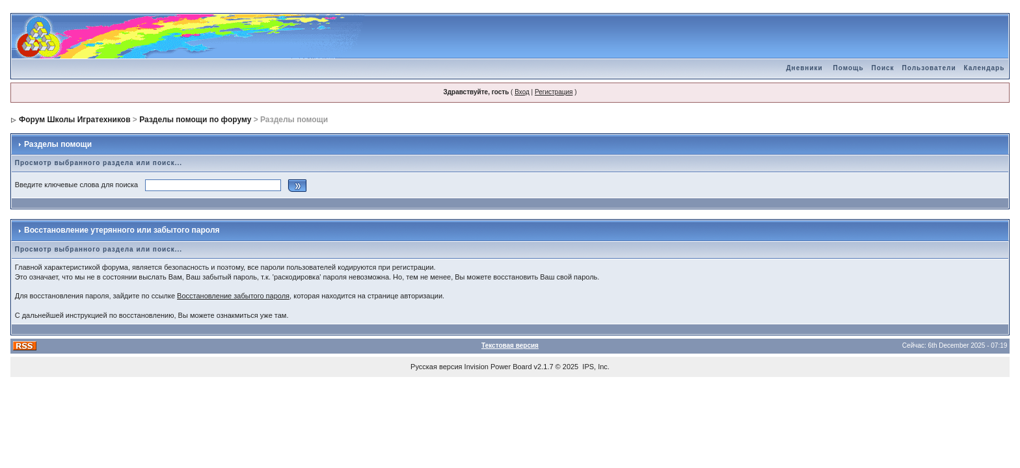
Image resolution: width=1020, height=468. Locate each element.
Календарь (984, 68)
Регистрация (553, 92)
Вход (522, 92)
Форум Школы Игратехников (75, 119)
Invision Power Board (498, 366)
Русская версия (436, 366)
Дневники (804, 68)
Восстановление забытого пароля (233, 296)
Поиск (883, 68)
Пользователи (929, 68)
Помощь (848, 68)
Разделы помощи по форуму (195, 119)
